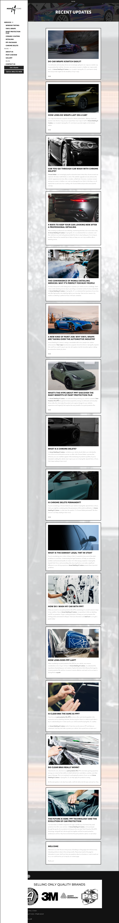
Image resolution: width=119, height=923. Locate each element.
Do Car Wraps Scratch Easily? (64, 61)
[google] (28, 876)
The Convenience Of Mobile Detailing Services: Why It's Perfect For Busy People (71, 282)
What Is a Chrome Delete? (62, 449)
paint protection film (72, 771)
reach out (87, 616)
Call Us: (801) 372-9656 (14, 72)
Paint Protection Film (13, 32)
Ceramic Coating (13, 36)
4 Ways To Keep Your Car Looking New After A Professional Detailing (72, 226)
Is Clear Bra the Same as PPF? (64, 714)
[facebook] (18, 876)
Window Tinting (12, 25)
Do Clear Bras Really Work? (63, 767)
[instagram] (23, 876)
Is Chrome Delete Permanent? (64, 502)
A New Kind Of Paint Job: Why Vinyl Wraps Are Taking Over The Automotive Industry (71, 338)
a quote (58, 672)
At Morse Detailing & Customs (56, 233)
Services (9, 22)
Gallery (9, 58)
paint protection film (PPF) (64, 717)
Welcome (53, 846)
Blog (8, 61)
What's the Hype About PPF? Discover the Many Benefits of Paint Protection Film (70, 394)
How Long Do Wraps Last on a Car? (67, 115)
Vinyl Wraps (11, 28)
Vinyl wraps (59, 345)
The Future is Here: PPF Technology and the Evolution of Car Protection (72, 820)
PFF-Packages (11, 42)
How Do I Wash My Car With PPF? (66, 606)
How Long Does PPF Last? (62, 660)
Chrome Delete (12, 45)
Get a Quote (14, 67)
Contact (35, 910)
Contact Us (10, 64)
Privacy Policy (28, 910)
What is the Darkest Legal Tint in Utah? (70, 553)
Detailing (10, 39)
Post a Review (11, 55)
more (49, 76)
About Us (9, 52)
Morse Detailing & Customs (61, 69)
